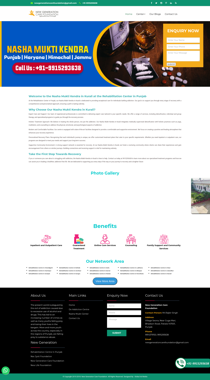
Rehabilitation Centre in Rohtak (69, 268)
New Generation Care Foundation (47, 361)
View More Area (105, 281)
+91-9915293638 (88, 3)
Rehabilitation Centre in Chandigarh (41, 268)
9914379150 (150, 334)
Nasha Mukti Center (79, 314)
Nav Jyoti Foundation (41, 356)
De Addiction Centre (79, 309)
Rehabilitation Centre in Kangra (69, 273)
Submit (116, 333)
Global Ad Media (141, 377)
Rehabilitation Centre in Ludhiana (131, 268)
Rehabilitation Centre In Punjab (46, 352)
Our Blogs (155, 14)
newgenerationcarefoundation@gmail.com (54, 3)
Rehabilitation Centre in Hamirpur (40, 270)
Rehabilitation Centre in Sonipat (39, 273)
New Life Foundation (41, 365)
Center (140, 14)
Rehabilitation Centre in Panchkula (132, 273)
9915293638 (163, 334)
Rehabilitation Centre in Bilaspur (131, 270)
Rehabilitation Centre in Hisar (160, 268)
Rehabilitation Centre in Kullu (99, 268)
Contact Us (171, 14)
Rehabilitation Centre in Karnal (100, 270)
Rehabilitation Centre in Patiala (100, 273)
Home (128, 14)
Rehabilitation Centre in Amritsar (70, 270)
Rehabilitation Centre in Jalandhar (162, 270)
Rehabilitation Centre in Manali (161, 273)
